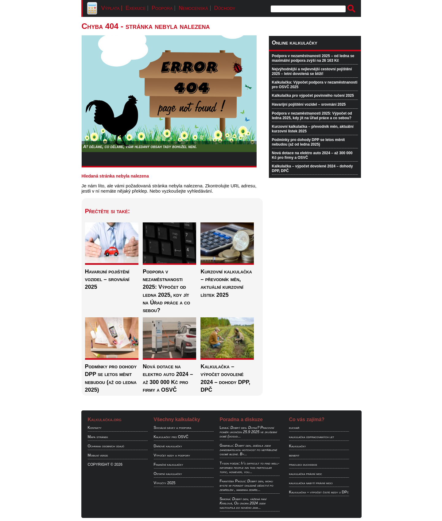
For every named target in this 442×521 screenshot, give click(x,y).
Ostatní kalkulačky (168, 474)
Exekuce (135, 8)
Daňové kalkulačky (168, 446)
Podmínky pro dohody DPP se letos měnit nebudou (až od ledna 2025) (308, 142)
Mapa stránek (98, 437)
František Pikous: (233, 481)
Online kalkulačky (294, 43)
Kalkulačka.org (105, 419)
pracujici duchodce (303, 464)
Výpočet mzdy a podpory (172, 455)
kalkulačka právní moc (305, 474)
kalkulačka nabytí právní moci (311, 483)
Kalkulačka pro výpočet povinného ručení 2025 (313, 95)
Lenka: (225, 427)
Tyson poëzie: (230, 463)
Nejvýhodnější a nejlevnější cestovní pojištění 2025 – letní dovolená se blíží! (312, 71)
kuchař (294, 427)
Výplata (110, 8)
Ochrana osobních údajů (106, 446)
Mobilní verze (98, 455)
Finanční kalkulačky (168, 464)
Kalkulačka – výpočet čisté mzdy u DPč (319, 492)
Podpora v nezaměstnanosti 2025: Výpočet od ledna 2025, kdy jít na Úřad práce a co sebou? (312, 115)
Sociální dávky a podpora (172, 427)
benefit (294, 455)
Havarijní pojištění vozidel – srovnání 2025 (309, 104)
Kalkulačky (297, 446)
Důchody (224, 8)
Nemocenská (193, 8)
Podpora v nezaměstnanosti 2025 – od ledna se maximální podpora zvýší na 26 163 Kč (313, 58)
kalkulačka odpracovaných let (311, 437)
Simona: (225, 499)
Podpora (162, 8)
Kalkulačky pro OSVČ (171, 437)
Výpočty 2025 (165, 483)
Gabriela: (227, 445)
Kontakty (95, 427)
